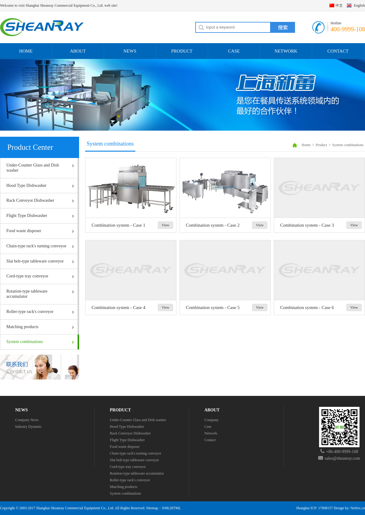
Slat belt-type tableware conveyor (35, 261)
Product (321, 145)
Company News (27, 420)
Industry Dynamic (28, 426)
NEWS (130, 51)
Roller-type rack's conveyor (30, 311)
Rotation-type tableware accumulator (26, 294)
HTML (176, 508)
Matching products (22, 326)
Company (211, 420)
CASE (234, 51)
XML (166, 508)
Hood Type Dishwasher (26, 185)
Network (210, 433)
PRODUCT (182, 51)
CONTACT (338, 51)
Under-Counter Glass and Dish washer (32, 168)
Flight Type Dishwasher (26, 215)
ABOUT (78, 51)
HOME (26, 51)
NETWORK (286, 51)
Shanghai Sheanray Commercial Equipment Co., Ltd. (75, 508)
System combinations (24, 341)
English (359, 5)
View (165, 225)
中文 (339, 5)
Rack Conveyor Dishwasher (30, 200)
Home (306, 145)
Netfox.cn (357, 508)
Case (207, 426)
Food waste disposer (23, 230)
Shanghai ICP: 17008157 (314, 508)
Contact (210, 440)
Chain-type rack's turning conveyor (36, 246)
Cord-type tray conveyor (27, 276)
